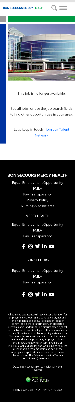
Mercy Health (38, 216)
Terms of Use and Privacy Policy (37, 390)
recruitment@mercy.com (33, 342)
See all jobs (20, 108)
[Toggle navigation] (63, 8)
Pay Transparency (37, 194)
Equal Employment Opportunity (37, 182)
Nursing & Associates (37, 206)
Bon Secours (37, 260)
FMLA (37, 188)
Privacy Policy (37, 200)
